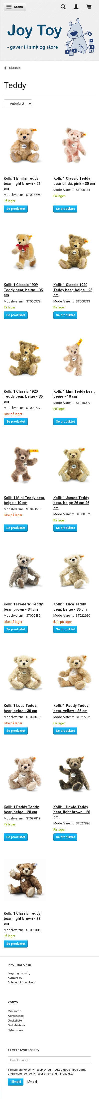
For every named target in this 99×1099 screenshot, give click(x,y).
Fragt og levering (19, 973)
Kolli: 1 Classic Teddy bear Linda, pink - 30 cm (74, 180)
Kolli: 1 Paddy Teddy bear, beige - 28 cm (21, 809)
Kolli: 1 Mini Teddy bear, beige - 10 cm (74, 393)
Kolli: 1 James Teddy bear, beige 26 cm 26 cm (71, 503)
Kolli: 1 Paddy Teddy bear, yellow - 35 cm (70, 708)
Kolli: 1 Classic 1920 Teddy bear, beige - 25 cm (72, 290)
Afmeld (31, 1082)
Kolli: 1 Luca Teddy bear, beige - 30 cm (20, 708)
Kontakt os (15, 977)
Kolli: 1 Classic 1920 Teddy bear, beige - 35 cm (23, 396)
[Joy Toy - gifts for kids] (49, 36)
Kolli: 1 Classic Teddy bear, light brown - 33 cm (22, 918)
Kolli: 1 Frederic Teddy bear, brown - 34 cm (23, 606)
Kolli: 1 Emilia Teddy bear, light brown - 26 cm (22, 183)
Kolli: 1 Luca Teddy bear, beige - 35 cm (70, 606)
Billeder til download (21, 982)
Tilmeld (15, 1082)
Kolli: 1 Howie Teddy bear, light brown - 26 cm (71, 812)
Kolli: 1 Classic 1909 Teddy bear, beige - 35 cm (23, 290)
